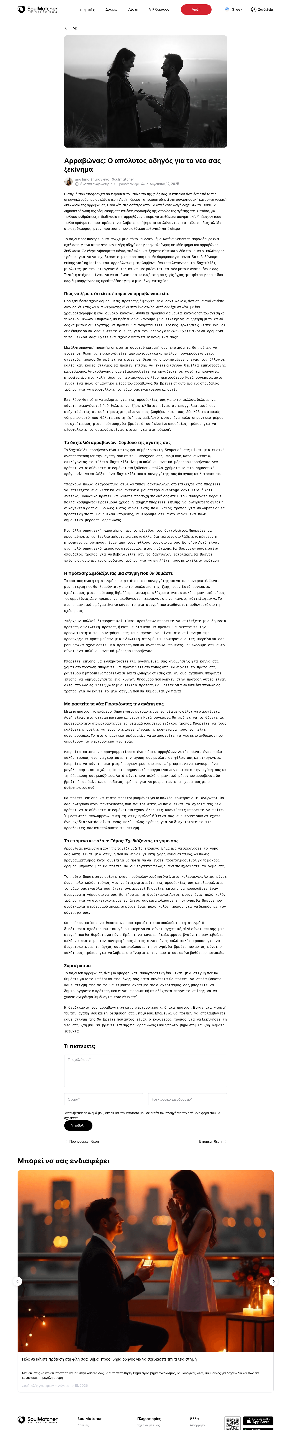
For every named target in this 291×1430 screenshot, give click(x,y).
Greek (237, 9)
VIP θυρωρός (159, 9)
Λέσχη (133, 9)
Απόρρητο (197, 1375)
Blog (80, 1388)
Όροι (193, 1381)
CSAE (194, 1388)
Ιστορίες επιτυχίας (90, 1394)
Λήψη (196, 9)
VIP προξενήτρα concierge (97, 1381)
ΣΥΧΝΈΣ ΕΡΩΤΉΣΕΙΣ (153, 1381)
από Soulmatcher (104, 179)
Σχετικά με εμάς (148, 1375)
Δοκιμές (111, 9)
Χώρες (142, 1388)
